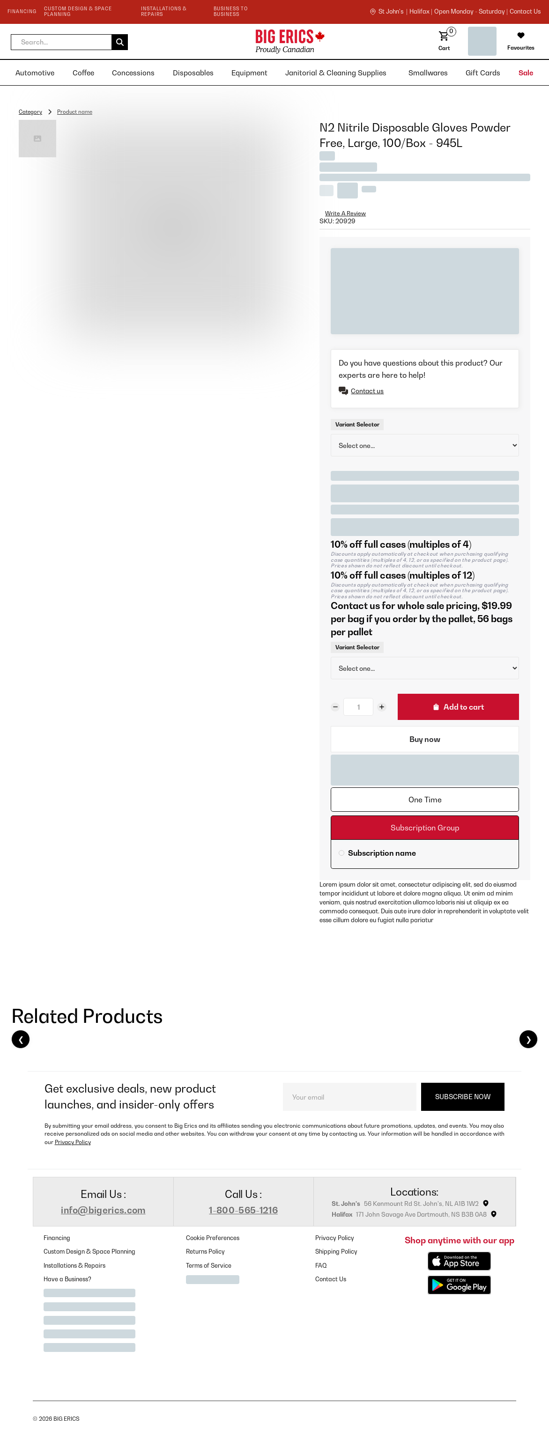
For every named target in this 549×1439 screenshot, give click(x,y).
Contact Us (330, 1279)
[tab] (425, 799)
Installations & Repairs (74, 1265)
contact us (525, 12)
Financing (57, 1237)
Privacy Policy (73, 1142)
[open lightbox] (173, 229)
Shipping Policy (336, 1251)
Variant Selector (357, 424)
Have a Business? (67, 1279)
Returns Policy (205, 1251)
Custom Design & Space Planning (89, 1251)
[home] (217, 41)
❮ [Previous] (21, 1039)
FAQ (321, 1265)
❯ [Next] (529, 1039)
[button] (69, 42)
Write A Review (345, 213)
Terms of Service (208, 1265)
